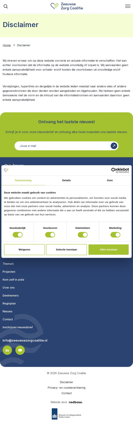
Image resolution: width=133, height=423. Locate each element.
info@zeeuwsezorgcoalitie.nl (25, 340)
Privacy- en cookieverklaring (66, 387)
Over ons (9, 287)
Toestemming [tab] (23, 180)
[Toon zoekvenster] (6, 6)
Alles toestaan (108, 249)
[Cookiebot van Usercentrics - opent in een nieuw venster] (114, 170)
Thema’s (8, 263)
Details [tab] (66, 180)
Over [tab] (110, 180)
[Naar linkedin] (7, 350)
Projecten (9, 271)
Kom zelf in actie (13, 279)
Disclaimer (66, 382)
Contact (8, 319)
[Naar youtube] (20, 350)
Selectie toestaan (66, 249)
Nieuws (7, 311)
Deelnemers (11, 295)
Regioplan (9, 303)
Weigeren (24, 249)
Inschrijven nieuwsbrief (18, 327)
